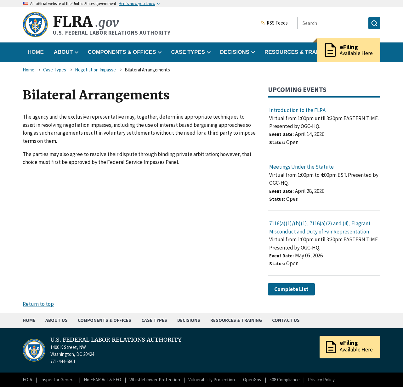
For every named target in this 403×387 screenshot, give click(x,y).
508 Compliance (285, 380)
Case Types (54, 70)
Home (36, 52)
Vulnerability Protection (211, 380)
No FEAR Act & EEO (102, 380)
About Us (56, 320)
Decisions (188, 320)
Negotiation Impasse (95, 70)
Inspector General (58, 380)
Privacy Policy (321, 380)
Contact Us (286, 320)
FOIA (27, 380)
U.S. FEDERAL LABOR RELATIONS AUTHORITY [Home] (116, 339)
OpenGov (252, 380)
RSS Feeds (274, 23)
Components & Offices (104, 320)
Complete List (291, 289)
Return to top (38, 303)
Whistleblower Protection (154, 380)
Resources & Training (236, 320)
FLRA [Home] (86, 21)
